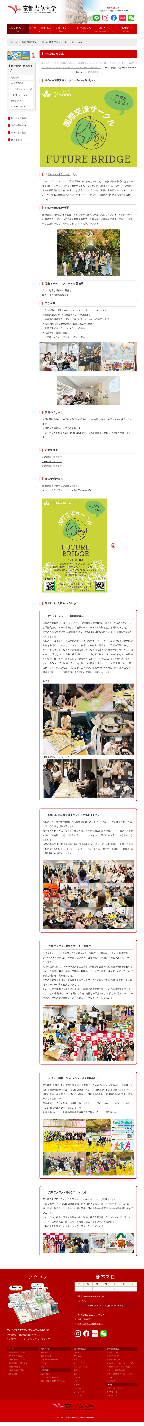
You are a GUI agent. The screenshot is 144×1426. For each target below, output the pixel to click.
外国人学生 (104, 29)
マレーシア (78, 1395)
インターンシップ (20, 100)
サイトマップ (112, 1399)
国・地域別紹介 (80, 1349)
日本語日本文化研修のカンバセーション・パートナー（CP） (75, 310)
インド (77, 1381)
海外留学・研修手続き (39, 30)
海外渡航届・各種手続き (18, 1363)
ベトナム (77, 1385)
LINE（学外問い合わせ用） (90, 1323)
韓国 (76, 1370)
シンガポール (79, 1392)
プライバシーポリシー (116, 1392)
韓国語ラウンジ (70, 63)
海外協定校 (16, 146)
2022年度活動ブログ (52, 466)
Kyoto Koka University (68, 1421)
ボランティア (17, 106)
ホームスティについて (17, 1359)
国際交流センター (18, 29)
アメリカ (77, 1356)
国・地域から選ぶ (20, 124)
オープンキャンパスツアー (52, 1377)
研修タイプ (61, 29)
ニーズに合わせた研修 (21, 91)
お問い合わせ (112, 1395)
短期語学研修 (17, 83)
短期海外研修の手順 (16, 1370)
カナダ (77, 1352)
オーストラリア (80, 1363)
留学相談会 (101, 72)
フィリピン (78, 1377)
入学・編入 (45, 1374)
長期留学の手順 (14, 1367)
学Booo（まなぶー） (60, 174)
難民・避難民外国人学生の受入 (54, 1381)
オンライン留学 (18, 112)
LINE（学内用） (85, 1319)
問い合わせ (126, 29)
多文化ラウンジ (82, 319)
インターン (45, 1363)
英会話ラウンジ (51, 63)
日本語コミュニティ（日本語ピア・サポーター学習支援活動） (82, 67)
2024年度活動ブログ (52, 457)
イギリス (77, 1359)
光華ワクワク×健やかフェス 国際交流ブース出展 (70, 323)
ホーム (14, 42)
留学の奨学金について (17, 1352)
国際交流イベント (91, 63)
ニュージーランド (81, 1367)
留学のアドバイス (15, 1356)
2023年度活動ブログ (52, 461)
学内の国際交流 (83, 29)
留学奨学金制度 (19, 139)
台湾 (76, 1374)
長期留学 (15, 77)
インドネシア (79, 1388)
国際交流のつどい (54, 314)
